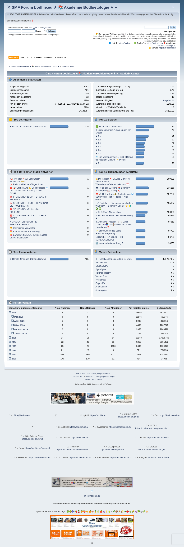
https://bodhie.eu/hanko (40, 457)
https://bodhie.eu (126, 43)
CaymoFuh (100, 283)
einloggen (33, 27)
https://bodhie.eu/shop (120, 457)
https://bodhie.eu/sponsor (112, 449)
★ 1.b (98, 146)
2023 (13, 346)
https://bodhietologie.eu (166, 46)
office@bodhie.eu (21, 415)
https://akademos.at (167, 48)
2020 (13, 359)
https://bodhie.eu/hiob (158, 457)
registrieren (47, 27)
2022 (13, 350)
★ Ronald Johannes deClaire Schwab (28, 126)
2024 (13, 342)
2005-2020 (90, 376)
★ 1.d (98, 143)
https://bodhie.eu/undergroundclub (151, 428)
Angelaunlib (168, 100)
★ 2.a (98, 136)
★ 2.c (98, 163)
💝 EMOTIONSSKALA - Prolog (25, 231)
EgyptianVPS (101, 266)
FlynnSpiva (100, 269)
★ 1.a (98, 140)
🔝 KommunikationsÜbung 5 (109, 243)
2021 (13, 354)
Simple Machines (103, 374)
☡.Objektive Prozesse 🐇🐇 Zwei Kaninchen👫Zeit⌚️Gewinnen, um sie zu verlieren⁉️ (113, 225)
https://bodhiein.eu (155, 43)
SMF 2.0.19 (80, 374)
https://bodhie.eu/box (170, 415)
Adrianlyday (101, 290)
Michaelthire (101, 262)
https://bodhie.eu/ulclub (158, 437)
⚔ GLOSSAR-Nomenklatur (108, 212)
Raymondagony (103, 273)
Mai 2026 (18, 317)
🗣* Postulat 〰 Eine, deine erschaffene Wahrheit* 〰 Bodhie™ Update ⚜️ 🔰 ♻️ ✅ (114, 206)
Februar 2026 (21, 329)
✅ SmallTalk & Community (108, 126)
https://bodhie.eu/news (32, 439)
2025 (13, 338)
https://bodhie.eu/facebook (37, 448)
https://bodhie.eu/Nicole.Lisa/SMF (72, 449)
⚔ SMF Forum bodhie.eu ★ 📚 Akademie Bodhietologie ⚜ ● (62, 7)
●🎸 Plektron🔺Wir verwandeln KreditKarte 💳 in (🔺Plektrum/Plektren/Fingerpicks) (26, 182)
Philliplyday (100, 280)
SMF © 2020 (91, 374)
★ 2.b (98, 153)
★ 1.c (98, 150)
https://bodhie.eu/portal (129, 417)
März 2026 (19, 325)
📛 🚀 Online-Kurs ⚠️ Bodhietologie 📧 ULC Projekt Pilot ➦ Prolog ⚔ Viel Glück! (29, 191)
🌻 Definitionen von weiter (22, 228)
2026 (13, 313)
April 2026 (19, 321)
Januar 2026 (20, 333)
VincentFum (101, 276)
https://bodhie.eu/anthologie (151, 449)
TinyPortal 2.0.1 (78, 376)
